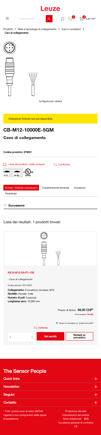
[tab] (21, 188)
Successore (14, 205)
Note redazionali (72, 418)
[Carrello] (88, 18)
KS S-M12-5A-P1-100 (21, 272)
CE (76, 426)
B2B (86, 418)
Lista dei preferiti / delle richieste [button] (24, 164)
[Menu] (7, 18)
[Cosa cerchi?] (32, 18)
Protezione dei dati (75, 411)
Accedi (90, 314)
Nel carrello (50, 336)
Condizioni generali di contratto (75, 422)
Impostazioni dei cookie (75, 414)
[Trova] (49, 18)
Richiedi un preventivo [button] (79, 336)
